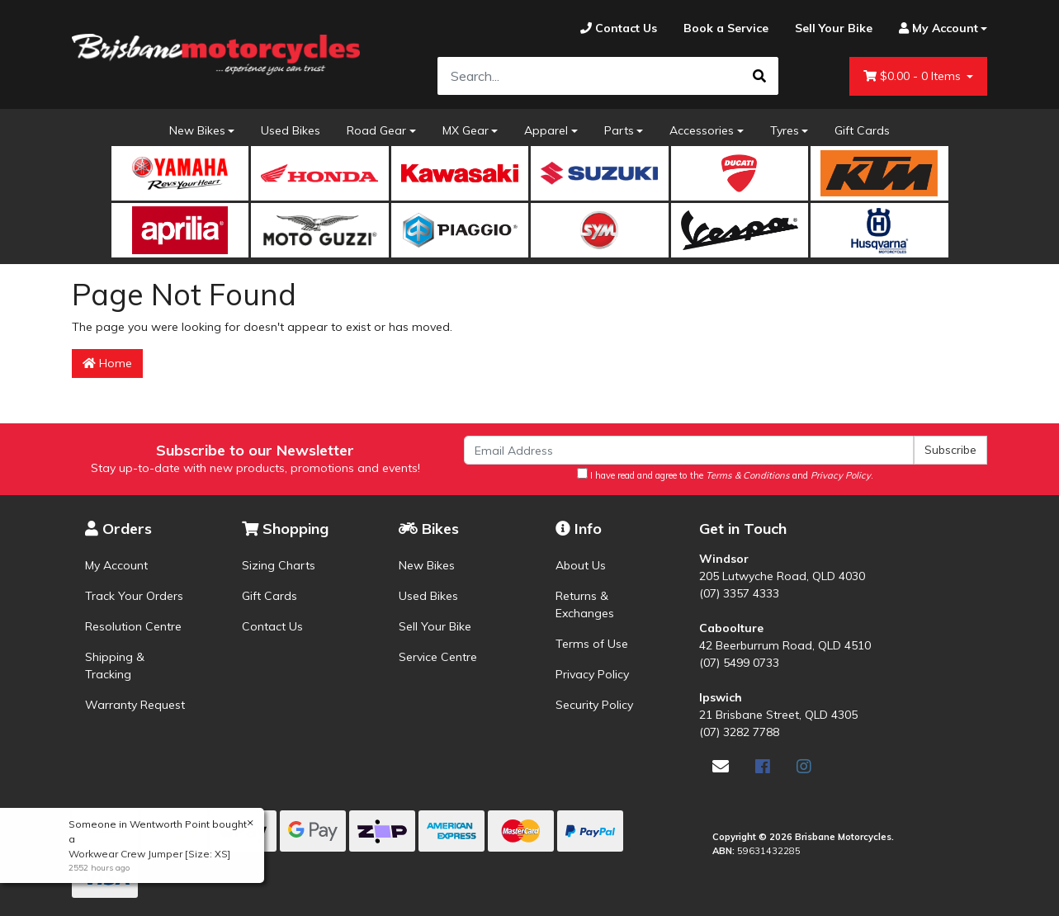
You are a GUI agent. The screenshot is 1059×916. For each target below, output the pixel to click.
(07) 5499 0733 (739, 662)
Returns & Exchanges (585, 604)
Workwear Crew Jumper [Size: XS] (148, 854)
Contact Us (272, 626)
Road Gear (376, 130)
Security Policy (594, 704)
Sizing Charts (278, 565)
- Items (913, 76)
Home (107, 363)
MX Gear (465, 130)
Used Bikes (290, 130)
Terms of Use (592, 643)
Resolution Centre (133, 626)
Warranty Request (135, 704)
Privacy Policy (592, 674)
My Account (116, 565)
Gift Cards (862, 130)
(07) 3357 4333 (739, 593)
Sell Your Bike (435, 626)
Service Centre (438, 656)
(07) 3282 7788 (739, 732)
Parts (619, 130)
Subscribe (950, 449)
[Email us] (720, 766)
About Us (581, 565)
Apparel (546, 130)
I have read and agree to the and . (725, 474)
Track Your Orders (134, 595)
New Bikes (197, 130)
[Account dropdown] (937, 28)
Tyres (784, 130)
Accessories (701, 130)
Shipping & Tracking (114, 665)
